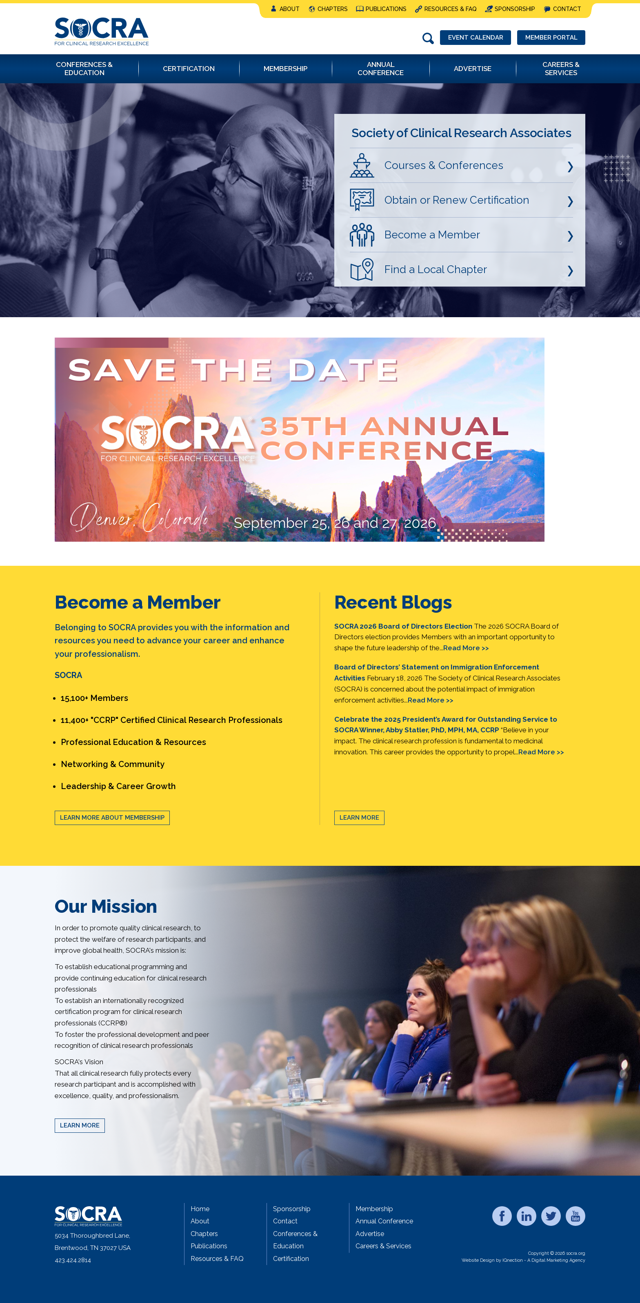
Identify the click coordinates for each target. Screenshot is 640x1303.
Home (200, 1209)
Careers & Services (383, 1246)
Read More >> (466, 648)
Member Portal (551, 37)
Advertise (370, 1234)
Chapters (333, 9)
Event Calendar (474, 37)
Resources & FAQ (450, 9)
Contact (567, 9)
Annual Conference (384, 1221)
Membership (374, 1209)
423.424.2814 (73, 1260)
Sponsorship (515, 9)
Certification (291, 1259)
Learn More (359, 817)
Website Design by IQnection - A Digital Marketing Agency (523, 1260)
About (290, 9)
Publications (386, 9)
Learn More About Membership (112, 817)
